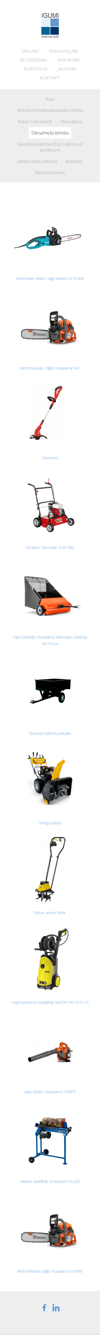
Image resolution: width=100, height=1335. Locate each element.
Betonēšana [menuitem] (33, 60)
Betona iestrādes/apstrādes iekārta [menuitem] (50, 110)
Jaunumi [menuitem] (67, 69)
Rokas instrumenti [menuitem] (35, 122)
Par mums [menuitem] (69, 60)
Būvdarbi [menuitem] (74, 161)
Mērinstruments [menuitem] (50, 173)
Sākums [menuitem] (30, 51)
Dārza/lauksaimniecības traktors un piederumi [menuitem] (50, 147)
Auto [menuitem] (50, 99)
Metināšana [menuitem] (71, 122)
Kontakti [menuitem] (50, 77)
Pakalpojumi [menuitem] (64, 51)
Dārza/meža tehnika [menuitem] (50, 133)
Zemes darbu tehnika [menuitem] (37, 161)
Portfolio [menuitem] (35, 69)
